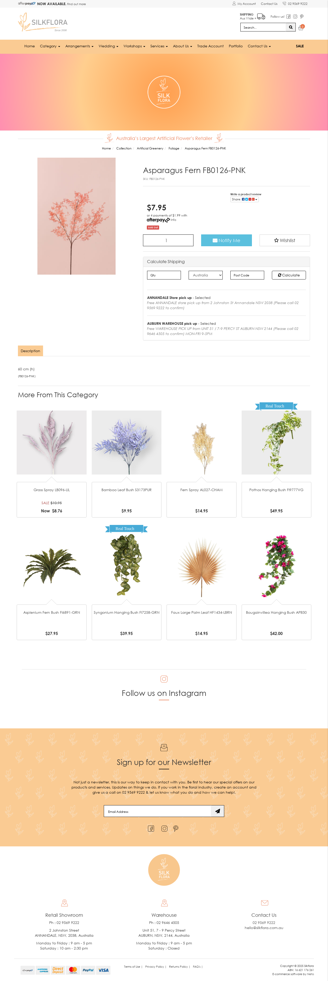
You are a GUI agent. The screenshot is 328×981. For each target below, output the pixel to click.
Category (50, 46)
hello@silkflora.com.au (264, 927)
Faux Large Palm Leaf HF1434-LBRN (201, 612)
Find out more (76, 4)
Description (30, 351)
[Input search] (263, 27)
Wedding (108, 46)
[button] (285, 240)
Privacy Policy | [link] (156, 966)
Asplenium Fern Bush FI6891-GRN (51, 612)
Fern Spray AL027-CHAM (201, 490)
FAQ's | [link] (198, 966)
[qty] (164, 275)
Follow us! (278, 16)
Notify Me (226, 240)
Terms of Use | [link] (133, 966)
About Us (182, 46)
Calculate (289, 275)
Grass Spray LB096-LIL (52, 490)
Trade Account (210, 46)
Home (29, 46)
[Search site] (291, 27)
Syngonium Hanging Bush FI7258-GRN (126, 612)
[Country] (206, 275)
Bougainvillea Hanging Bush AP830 (276, 612)
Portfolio (236, 46)
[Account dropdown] (244, 4)
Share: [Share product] (244, 199)
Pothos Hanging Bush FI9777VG (276, 490)
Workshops (134, 46)
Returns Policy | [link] (179, 966)
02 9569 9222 (295, 3)
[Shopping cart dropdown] (301, 29)
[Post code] (247, 275)
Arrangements (79, 46)
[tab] (31, 351)
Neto (310, 974)
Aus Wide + (252, 15)
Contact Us (269, 4)
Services (159, 46)
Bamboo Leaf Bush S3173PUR (126, 490)
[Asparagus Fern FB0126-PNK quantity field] (168, 240)
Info (173, 220)
